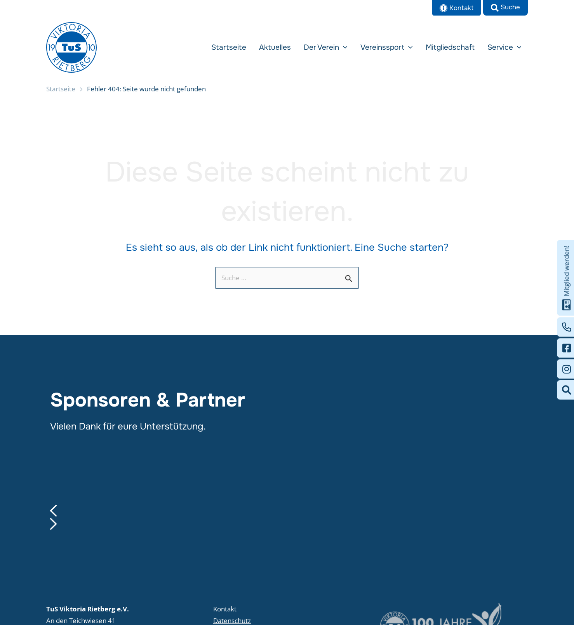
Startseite (60, 88)
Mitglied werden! (566, 278)
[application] (356, 47)
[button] (505, 8)
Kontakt (225, 608)
